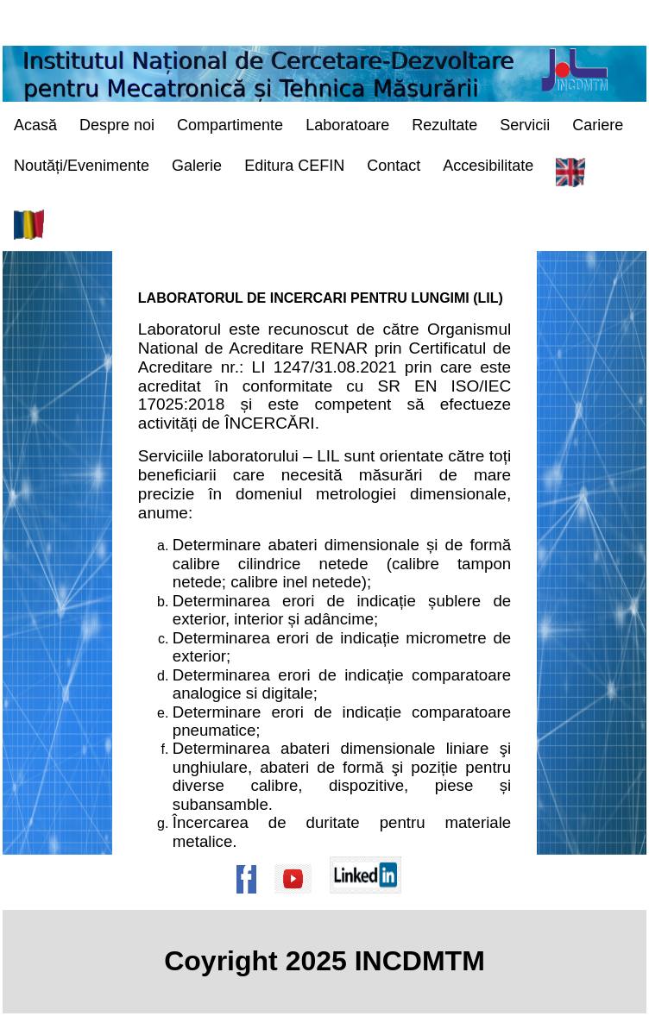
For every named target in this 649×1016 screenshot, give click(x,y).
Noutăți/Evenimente (81, 165)
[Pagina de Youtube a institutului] (298, 901)
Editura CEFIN (294, 165)
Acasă (35, 125)
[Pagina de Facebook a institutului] (252, 901)
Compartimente (230, 125)
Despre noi (116, 125)
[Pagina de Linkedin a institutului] (371, 901)
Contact (393, 165)
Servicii (525, 125)
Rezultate (444, 125)
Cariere (597, 125)
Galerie (197, 165)
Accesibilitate (488, 165)
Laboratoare (347, 125)
